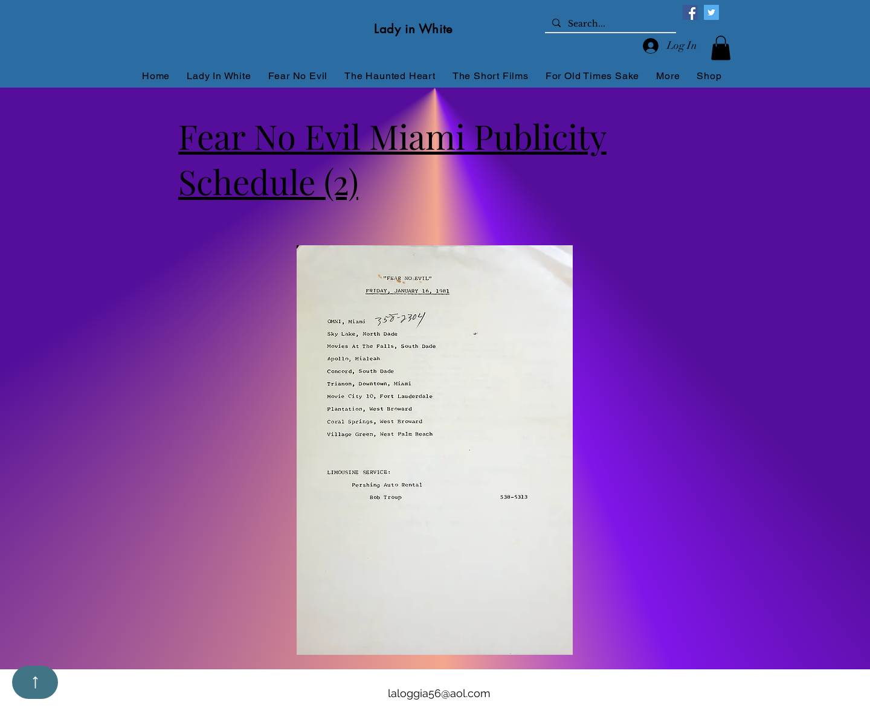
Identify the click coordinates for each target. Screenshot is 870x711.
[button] (720, 48)
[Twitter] (711, 12)
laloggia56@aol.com (439, 693)
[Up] (35, 682)
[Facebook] (690, 12)
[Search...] (609, 24)
